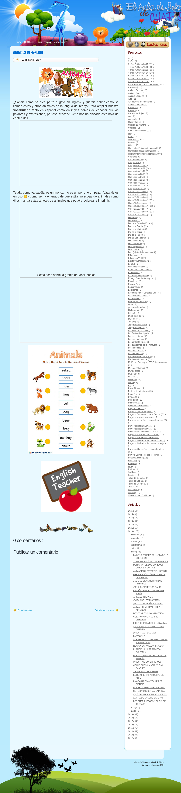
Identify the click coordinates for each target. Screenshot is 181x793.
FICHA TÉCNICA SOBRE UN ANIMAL (150, 623)
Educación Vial (135, 258)
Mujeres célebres (136, 368)
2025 (130, 514)
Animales (132, 87)
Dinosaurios (134, 249)
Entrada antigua (24, 610)
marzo (134, 711)
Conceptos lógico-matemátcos (142, 148)
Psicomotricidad (135, 458)
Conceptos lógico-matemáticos (142, 151)
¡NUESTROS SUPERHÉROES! (147, 662)
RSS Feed (29, 42)
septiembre (136, 545)
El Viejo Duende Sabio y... (140, 278)
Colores (132, 142)
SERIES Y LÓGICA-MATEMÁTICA (149, 691)
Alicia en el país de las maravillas (143, 84)
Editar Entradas (44, 42)
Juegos (131, 322)
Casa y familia (135, 122)
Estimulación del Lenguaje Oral (142, 293)
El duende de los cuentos (140, 269)
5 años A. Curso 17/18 (138, 76)
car (130, 116)
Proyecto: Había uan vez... (140, 426)
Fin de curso (134, 298)
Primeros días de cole (138, 406)
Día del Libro (134, 241)
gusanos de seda (136, 307)
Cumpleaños (134, 162)
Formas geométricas (137, 301)
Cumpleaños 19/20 (137, 171)
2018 (130, 718)
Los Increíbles (134, 348)
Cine (130, 136)
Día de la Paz (134, 235)
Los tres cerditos (136, 351)
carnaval (132, 119)
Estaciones (133, 290)
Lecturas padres (135, 339)
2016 (130, 724)
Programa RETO (136, 408)
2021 (130, 528)
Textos (131, 487)
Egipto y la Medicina (137, 261)
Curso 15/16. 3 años (137, 197)
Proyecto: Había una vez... (140, 429)
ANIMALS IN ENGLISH (28, 52)
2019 (130, 714)
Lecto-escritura (135, 336)
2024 (130, 518)
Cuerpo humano (135, 159)
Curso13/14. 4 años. (137, 214)
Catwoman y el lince (137, 131)
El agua (132, 264)
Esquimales (133, 287)
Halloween (133, 310)
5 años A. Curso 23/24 (138, 81)
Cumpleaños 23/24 (137, 186)
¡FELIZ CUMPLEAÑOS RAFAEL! (148, 603)
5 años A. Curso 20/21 (138, 78)
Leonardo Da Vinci (137, 342)
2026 (130, 511)
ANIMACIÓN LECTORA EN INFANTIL (150, 571)
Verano (131, 492)
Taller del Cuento (136, 484)
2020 (130, 531)
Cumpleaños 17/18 (137, 165)
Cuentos (132, 157)
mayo (133, 552)
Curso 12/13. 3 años (137, 191)
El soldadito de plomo (138, 275)
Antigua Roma (135, 93)
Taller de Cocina (135, 481)
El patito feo (134, 272)
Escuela (132, 284)
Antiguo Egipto (135, 96)
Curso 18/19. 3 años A (138, 206)
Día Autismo (134, 220)
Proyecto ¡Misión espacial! (140, 411)
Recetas (132, 460)
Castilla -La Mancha (137, 125)
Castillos (132, 128)
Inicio (19, 42)
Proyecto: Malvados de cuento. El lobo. (146, 440)
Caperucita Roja (135, 113)
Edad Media (134, 255)
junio (133, 548)
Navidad (132, 379)
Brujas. (131, 110)
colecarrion (133, 139)
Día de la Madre (135, 229)
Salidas (131, 472)
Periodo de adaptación (138, 391)
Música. (132, 377)
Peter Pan (133, 394)
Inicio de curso (135, 316)
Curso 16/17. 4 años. (138, 203)
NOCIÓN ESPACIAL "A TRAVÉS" (148, 646)
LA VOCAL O (139, 636)
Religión (132, 463)
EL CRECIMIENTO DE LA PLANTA (149, 687)
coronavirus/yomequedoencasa (142, 154)
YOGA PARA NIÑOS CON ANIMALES (150, 561)
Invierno (132, 319)
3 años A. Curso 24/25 (138, 64)
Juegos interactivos (137, 324)
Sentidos (132, 475)
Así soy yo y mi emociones (140, 102)
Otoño (131, 382)
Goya (131, 304)
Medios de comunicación (139, 356)
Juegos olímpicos (136, 327)
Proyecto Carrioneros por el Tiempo (144, 414)
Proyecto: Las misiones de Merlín (143, 434)
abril (133, 707)
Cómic (131, 145)
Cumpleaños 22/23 (137, 183)
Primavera (133, 403)
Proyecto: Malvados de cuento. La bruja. (146, 443)
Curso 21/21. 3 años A (138, 209)
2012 (130, 738)
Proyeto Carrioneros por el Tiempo (144, 455)
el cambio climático (137, 267)
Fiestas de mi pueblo (138, 296)
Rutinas (132, 469)
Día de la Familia (136, 226)
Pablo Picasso (135, 388)
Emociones (133, 281)
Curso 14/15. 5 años (137, 194)
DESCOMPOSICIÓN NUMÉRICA (148, 613)
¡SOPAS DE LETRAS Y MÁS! (146, 600)
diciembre (135, 535)
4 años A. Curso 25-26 (138, 73)
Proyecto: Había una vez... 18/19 (143, 432)
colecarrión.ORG (157, 765)
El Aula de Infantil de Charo (153, 762)
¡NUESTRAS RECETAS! (144, 633)
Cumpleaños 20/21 (137, 174)
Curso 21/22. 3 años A (138, 212)
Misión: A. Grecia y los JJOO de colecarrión (147, 362)
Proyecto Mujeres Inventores (141, 417)
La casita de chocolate (138, 330)
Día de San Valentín (137, 238)
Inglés (131, 313)
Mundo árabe (134, 371)
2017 (130, 721)
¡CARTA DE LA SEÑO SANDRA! (148, 698)
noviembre (136, 538)
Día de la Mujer (135, 232)
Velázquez (133, 489)
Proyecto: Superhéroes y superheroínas (146, 449)
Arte (130, 99)
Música (131, 374)
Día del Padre (134, 243)
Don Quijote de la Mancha (140, 252)
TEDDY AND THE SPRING (145, 671)
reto (130, 466)
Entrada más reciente (104, 610)
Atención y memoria (137, 105)
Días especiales (135, 246)
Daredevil (132, 217)
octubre (134, 541)
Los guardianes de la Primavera (143, 345)
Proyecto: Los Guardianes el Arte (143, 437)
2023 (130, 521)
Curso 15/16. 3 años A (138, 200)
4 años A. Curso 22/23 (138, 70)
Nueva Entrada (60, 42)
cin (129, 133)
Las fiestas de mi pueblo (139, 333)
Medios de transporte (138, 359)
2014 (130, 731)
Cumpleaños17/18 (136, 188)
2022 (130, 524)
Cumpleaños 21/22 (137, 177)
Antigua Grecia (135, 90)
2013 (130, 735)
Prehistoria (133, 400)
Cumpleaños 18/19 (137, 168)
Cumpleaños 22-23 (137, 180)
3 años (131, 61)
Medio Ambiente (135, 353)
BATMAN (132, 107)
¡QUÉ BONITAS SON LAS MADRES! (150, 694)
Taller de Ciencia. (136, 478)
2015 (130, 728)
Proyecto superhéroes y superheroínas (146, 420)
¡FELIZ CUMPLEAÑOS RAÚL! (147, 587)
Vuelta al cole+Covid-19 (139, 495)
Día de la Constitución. (138, 223)
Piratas (131, 397)
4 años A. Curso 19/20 (138, 67)
